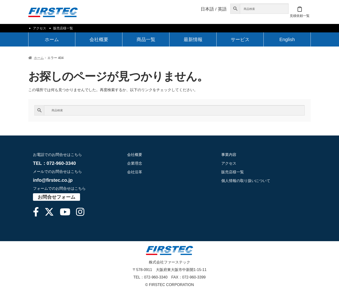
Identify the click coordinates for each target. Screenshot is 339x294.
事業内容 (228, 155)
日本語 (207, 9)
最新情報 (193, 39)
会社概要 (98, 39)
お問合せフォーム (56, 197)
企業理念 (134, 163)
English (287, 39)
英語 (222, 9)
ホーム (52, 39)
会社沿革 (134, 172)
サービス (240, 39)
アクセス (39, 28)
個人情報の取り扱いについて (245, 181)
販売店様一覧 (63, 28)
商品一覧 (146, 39)
